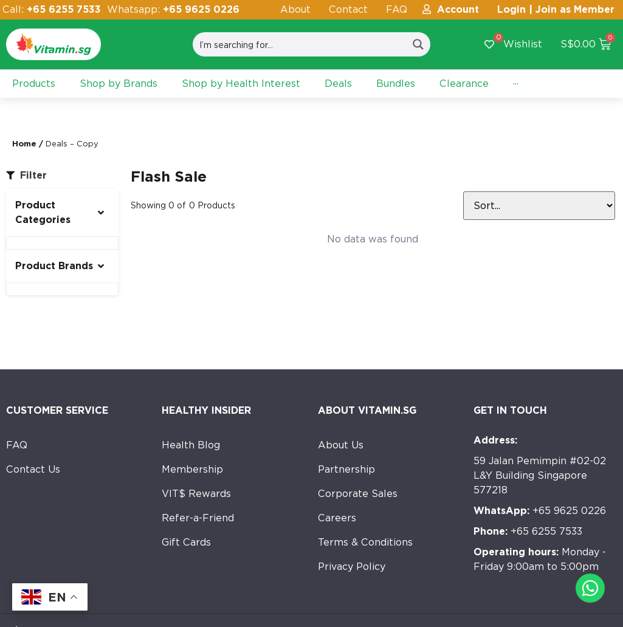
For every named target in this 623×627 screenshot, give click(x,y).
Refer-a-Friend (198, 518)
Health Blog (191, 445)
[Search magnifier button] (418, 44)
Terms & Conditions (365, 542)
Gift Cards (186, 542)
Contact (348, 9)
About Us (340, 445)
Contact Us (33, 469)
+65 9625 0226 (539, 510)
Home (24, 143)
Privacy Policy (351, 566)
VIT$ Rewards (196, 493)
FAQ (396, 9)
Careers (337, 518)
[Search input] (300, 44)
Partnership (346, 469)
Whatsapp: (173, 9)
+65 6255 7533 (527, 531)
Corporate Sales (358, 493)
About (295, 9)
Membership (192, 469)
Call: (51, 9)
